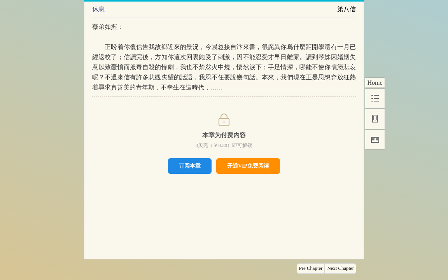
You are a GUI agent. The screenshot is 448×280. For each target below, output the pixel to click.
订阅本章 (190, 166)
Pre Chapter (311, 268)
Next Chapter (340, 268)
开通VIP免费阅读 (248, 166)
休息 (98, 9)
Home (374, 82)
